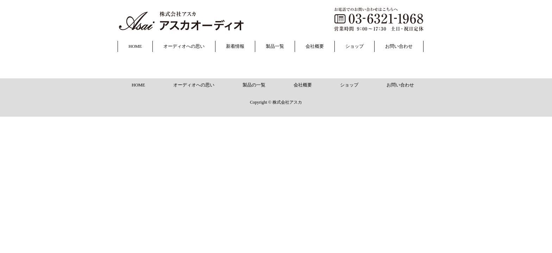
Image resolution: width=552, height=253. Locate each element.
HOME (135, 46)
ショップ (354, 46)
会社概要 (315, 46)
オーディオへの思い (184, 46)
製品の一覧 (254, 84)
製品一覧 (275, 46)
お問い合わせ (399, 46)
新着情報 (235, 46)
